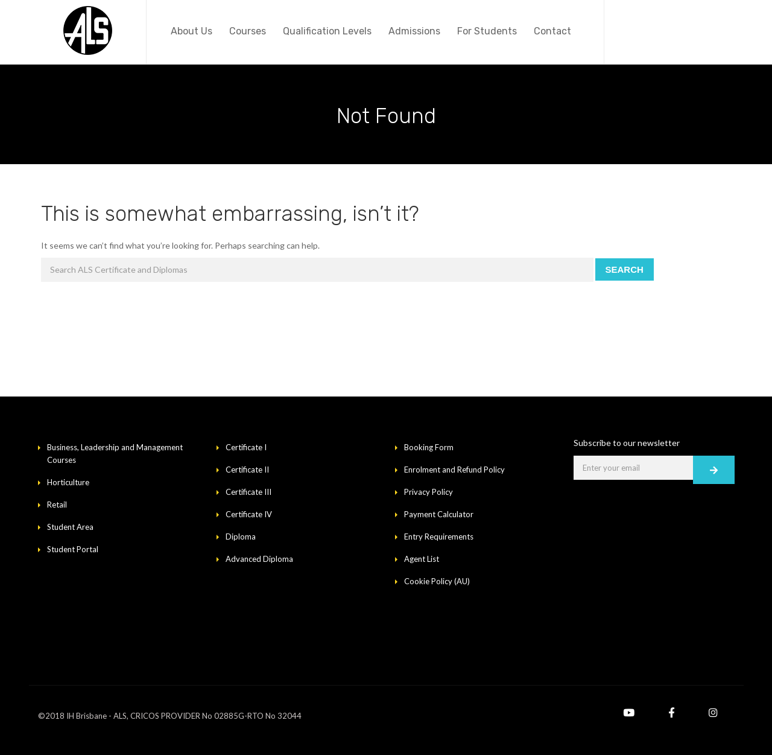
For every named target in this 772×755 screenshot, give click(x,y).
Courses (247, 31)
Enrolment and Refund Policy (454, 469)
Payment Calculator (438, 514)
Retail (57, 504)
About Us (191, 31)
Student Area (70, 527)
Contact (552, 31)
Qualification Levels (327, 31)
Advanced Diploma (259, 559)
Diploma (241, 536)
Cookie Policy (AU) (437, 581)
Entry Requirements (438, 536)
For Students (487, 31)
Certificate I (246, 447)
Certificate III (248, 492)
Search (625, 269)
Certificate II (247, 469)
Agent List (421, 559)
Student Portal (72, 549)
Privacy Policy (428, 492)
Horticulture (68, 482)
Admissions (414, 31)
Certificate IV (249, 514)
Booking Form (429, 447)
